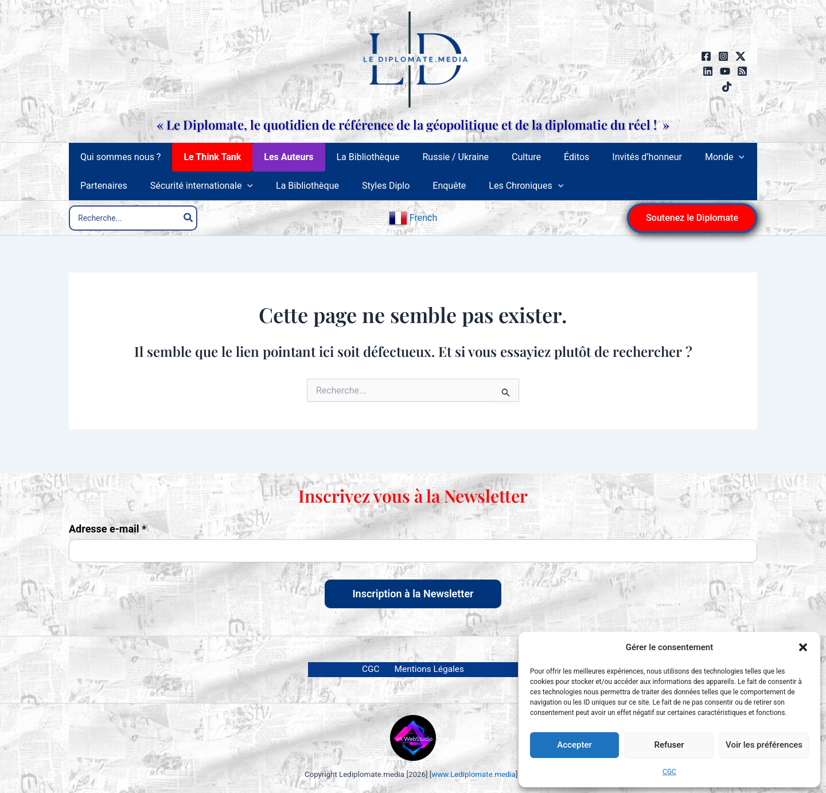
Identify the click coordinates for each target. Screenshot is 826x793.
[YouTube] (725, 71)
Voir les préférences (764, 745)
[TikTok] (727, 86)
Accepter (574, 745)
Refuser (669, 745)
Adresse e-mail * (107, 528)
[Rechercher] (188, 224)
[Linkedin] (708, 71)
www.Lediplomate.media (473, 774)
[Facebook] (706, 56)
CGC (669, 772)
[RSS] (742, 71)
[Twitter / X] (740, 56)
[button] (803, 647)
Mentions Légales (427, 668)
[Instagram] (723, 56)
